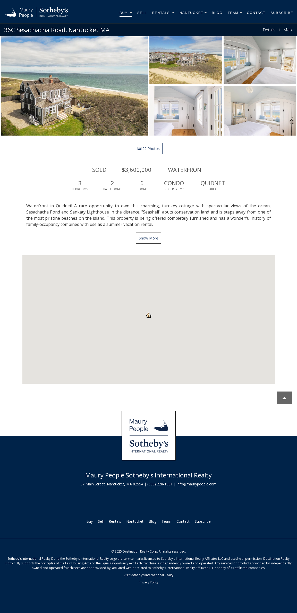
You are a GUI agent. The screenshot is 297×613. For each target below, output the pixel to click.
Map (287, 30)
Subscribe (281, 13)
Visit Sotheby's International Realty (148, 575)
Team (235, 13)
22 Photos (149, 148)
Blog (217, 13)
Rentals (163, 13)
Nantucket (193, 13)
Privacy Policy (148, 582)
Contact (256, 13)
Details (269, 30)
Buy (126, 13)
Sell (142, 13)
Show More (148, 238)
